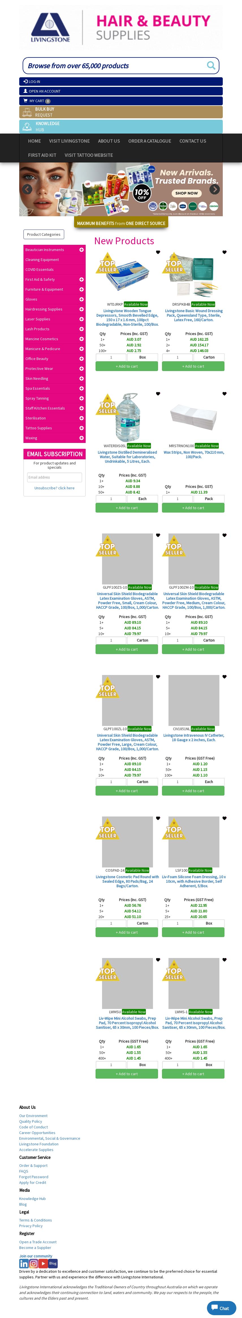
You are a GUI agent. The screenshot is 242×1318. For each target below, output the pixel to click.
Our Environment (33, 1115)
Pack (209, 498)
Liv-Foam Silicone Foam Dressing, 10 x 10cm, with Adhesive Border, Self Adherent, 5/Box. (194, 881)
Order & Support (33, 1165)
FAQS (23, 1171)
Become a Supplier (35, 1247)
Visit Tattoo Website (89, 155)
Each (142, 498)
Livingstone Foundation (39, 1143)
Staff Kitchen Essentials (45, 408)
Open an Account (41, 91)
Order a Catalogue (149, 141)
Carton (209, 357)
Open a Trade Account (38, 1241)
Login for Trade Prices (127, 377)
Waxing (31, 437)
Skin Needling (36, 378)
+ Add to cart (127, 366)
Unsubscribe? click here (54, 487)
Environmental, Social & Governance (49, 1138)
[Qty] (111, 357)
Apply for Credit (32, 1182)
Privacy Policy (31, 1225)
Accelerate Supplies (36, 1149)
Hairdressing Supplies (43, 309)
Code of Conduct (33, 1127)
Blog (23, 1204)
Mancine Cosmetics (41, 338)
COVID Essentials (39, 269)
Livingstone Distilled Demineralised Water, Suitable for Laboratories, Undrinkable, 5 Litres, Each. (127, 457)
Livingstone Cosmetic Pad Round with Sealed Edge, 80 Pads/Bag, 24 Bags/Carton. (127, 881)
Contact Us (193, 141)
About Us (109, 141)
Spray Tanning (37, 398)
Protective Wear (39, 368)
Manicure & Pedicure (42, 348)
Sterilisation (35, 418)
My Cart (34, 100)
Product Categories (43, 234)
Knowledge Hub (32, 1198)
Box (142, 357)
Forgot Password (33, 1176)
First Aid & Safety (40, 279)
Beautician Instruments (44, 249)
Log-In (31, 81)
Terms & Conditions (35, 1220)
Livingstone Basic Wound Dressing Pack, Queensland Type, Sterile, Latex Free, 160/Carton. (194, 315)
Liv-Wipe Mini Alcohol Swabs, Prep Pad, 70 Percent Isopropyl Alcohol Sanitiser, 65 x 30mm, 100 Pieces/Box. (127, 1023)
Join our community (35, 1256)
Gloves (31, 299)
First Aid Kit (42, 155)
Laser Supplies (37, 319)
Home (34, 141)
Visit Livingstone (69, 141)
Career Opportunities (37, 1132)
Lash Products (37, 328)
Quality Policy (30, 1121)
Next (214, 189)
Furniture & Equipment (44, 289)
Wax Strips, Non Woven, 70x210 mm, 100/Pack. (194, 454)
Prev (27, 189)
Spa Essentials (37, 388)
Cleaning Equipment (42, 259)
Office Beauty (36, 358)
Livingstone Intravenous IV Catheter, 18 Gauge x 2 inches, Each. (193, 737)
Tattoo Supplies (38, 427)
